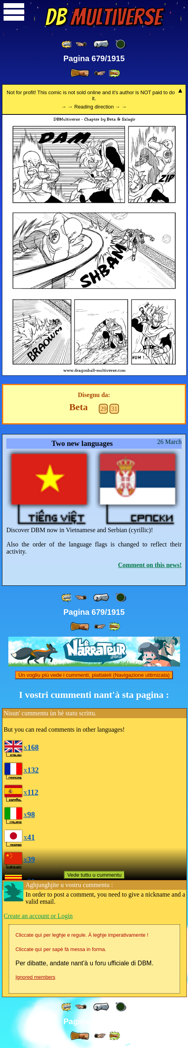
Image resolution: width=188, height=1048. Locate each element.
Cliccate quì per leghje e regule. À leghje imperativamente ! (81, 935)
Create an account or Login (38, 915)
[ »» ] (114, 73)
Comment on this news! (150, 565)
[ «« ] (67, 44)
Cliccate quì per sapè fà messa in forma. (60, 949)
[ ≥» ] (100, 73)
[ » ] (80, 73)
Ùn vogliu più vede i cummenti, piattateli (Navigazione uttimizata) (94, 675)
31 (114, 408)
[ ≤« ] (81, 44)
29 (103, 408)
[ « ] (101, 44)
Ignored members (35, 977)
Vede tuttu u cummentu (94, 875)
